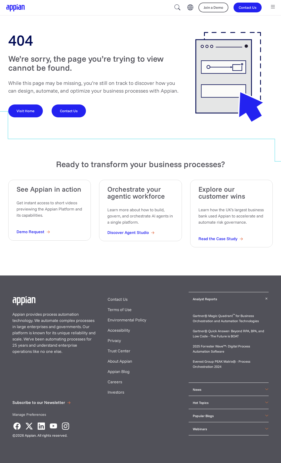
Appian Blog (119, 371)
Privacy (114, 340)
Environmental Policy (127, 319)
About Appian (120, 361)
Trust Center (119, 350)
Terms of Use (120, 309)
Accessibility (119, 330)
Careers (115, 381)
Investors (116, 392)
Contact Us (117, 299)
